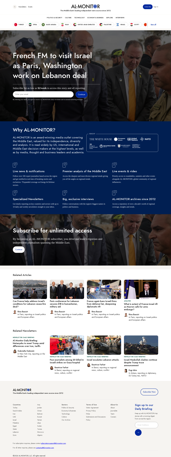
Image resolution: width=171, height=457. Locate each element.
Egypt (15, 426)
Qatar (15, 429)
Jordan (39, 407)
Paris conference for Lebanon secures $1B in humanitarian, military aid (64, 304)
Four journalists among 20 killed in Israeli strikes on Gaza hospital (67, 361)
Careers (113, 417)
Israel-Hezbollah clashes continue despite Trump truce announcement (140, 362)
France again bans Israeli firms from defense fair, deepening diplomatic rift (102, 304)
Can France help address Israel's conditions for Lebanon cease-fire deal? (29, 304)
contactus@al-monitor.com (45, 448)
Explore (109, 18)
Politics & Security (54, 18)
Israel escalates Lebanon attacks (103, 359)
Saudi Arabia (17, 411)
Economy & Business (95, 18)
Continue (18, 249)
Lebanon (16, 432)
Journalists (114, 411)
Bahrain (40, 414)
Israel (14, 420)
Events (30, 7)
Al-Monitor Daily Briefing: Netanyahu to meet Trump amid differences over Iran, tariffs (28, 343)
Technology (79, 18)
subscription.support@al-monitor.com (53, 443)
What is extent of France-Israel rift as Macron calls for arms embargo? (141, 307)
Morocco (40, 432)
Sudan (39, 426)
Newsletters (22, 7)
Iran (14, 414)
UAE (14, 417)
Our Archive (66, 420)
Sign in (156, 7)
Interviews (120, 18)
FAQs (88, 414)
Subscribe (148, 7)
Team (112, 414)
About (113, 407)
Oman (39, 411)
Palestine (16, 423)
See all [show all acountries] (153, 25)
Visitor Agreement (92, 407)
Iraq (38, 404)
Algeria (39, 435)
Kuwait (39, 417)
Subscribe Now (149, 392)
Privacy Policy (91, 411)
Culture (68, 18)
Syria (14, 435)
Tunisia (39, 429)
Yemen (39, 420)
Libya (39, 423)
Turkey (15, 407)
